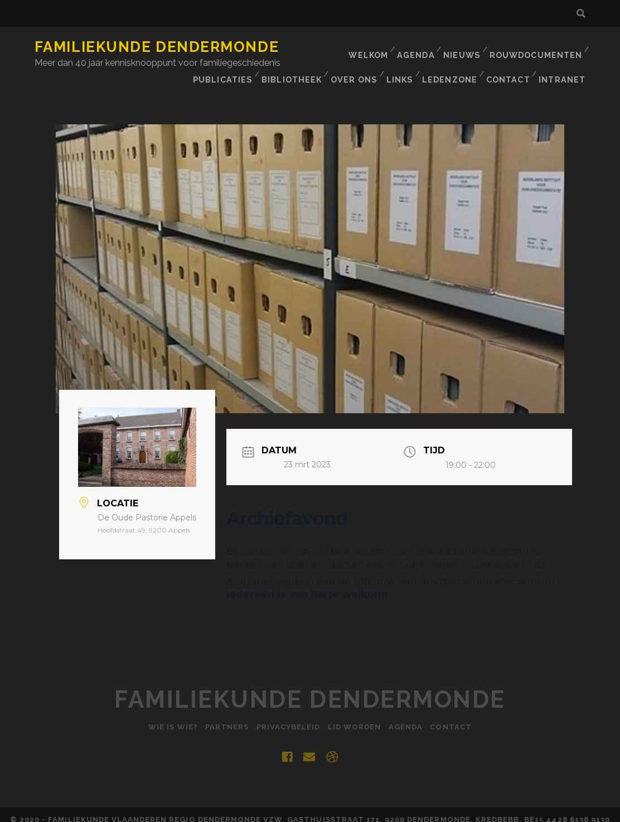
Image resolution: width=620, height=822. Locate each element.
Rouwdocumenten (537, 47)
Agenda (417, 47)
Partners (221, 717)
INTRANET (563, 75)
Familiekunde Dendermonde (157, 46)
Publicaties (326, 61)
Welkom (368, 47)
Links (504, 61)
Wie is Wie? (163, 717)
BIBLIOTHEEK (394, 61)
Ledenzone (555, 61)
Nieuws (464, 47)
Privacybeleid (287, 717)
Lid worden (356, 717)
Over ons (457, 61)
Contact (508, 75)
